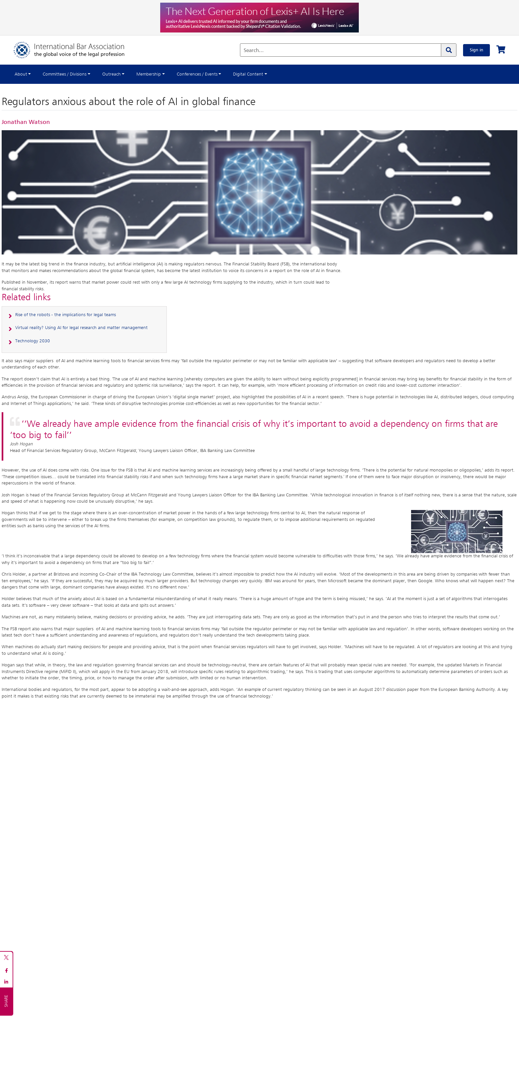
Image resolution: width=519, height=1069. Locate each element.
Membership (148, 74)
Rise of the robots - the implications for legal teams (65, 314)
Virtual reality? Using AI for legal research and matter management (81, 327)
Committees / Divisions (64, 74)
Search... (254, 50)
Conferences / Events (197, 74)
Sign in (476, 50)
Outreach (111, 74)
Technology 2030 (32, 341)
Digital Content (248, 74)
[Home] (76, 50)
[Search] (448, 50)
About (21, 74)
